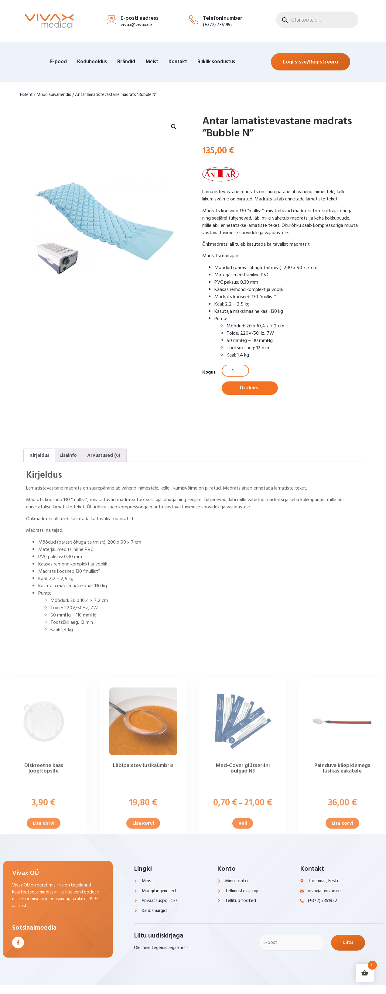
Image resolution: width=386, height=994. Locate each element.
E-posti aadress (140, 18)
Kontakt (178, 61)
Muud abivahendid (53, 94)
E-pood (58, 61)
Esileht (26, 94)
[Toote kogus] (235, 371)
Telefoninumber (222, 18)
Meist (151, 61)
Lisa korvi (250, 389)
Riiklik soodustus (216, 61)
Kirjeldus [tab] (39, 581)
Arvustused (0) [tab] (103, 581)
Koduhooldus (92, 61)
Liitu (351, 944)
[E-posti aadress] (111, 19)
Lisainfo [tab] (68, 581)
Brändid (126, 61)
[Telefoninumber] (193, 19)
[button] (173, 164)
